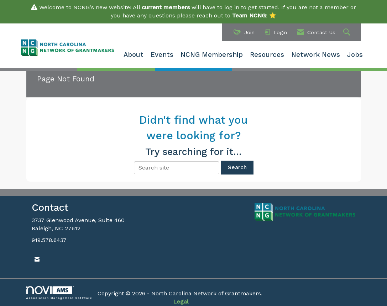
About (133, 55)
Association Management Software (59, 292)
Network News (315, 55)
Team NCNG (249, 15)
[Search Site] (347, 32)
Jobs (355, 55)
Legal (181, 301)
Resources (267, 55)
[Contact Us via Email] (37, 259)
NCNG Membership (212, 55)
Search (237, 167)
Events (162, 55)
